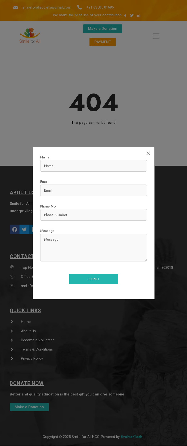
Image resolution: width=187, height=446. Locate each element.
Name (44, 157)
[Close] (148, 153)
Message (47, 230)
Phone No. (48, 206)
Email (44, 181)
